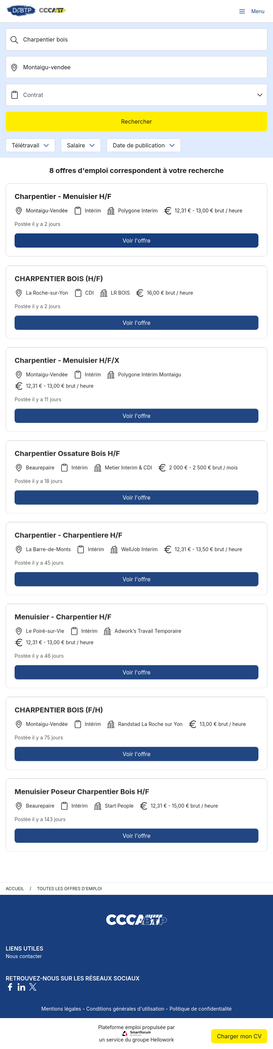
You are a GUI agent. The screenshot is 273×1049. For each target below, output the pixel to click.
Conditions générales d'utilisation (125, 1009)
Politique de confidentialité (201, 1009)
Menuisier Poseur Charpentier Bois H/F (82, 793)
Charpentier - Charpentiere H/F (68, 536)
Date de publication (144, 145)
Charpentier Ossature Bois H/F (67, 455)
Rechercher (136, 121)
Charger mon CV (239, 1036)
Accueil (15, 888)
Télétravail (30, 145)
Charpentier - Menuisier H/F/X (67, 362)
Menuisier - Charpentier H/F (63, 618)
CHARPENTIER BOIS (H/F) (59, 280)
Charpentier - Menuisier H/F (63, 196)
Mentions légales (61, 1009)
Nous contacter (24, 956)
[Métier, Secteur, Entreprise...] (136, 39)
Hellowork (162, 1040)
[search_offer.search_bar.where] (136, 67)
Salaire (81, 145)
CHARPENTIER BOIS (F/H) (59, 711)
